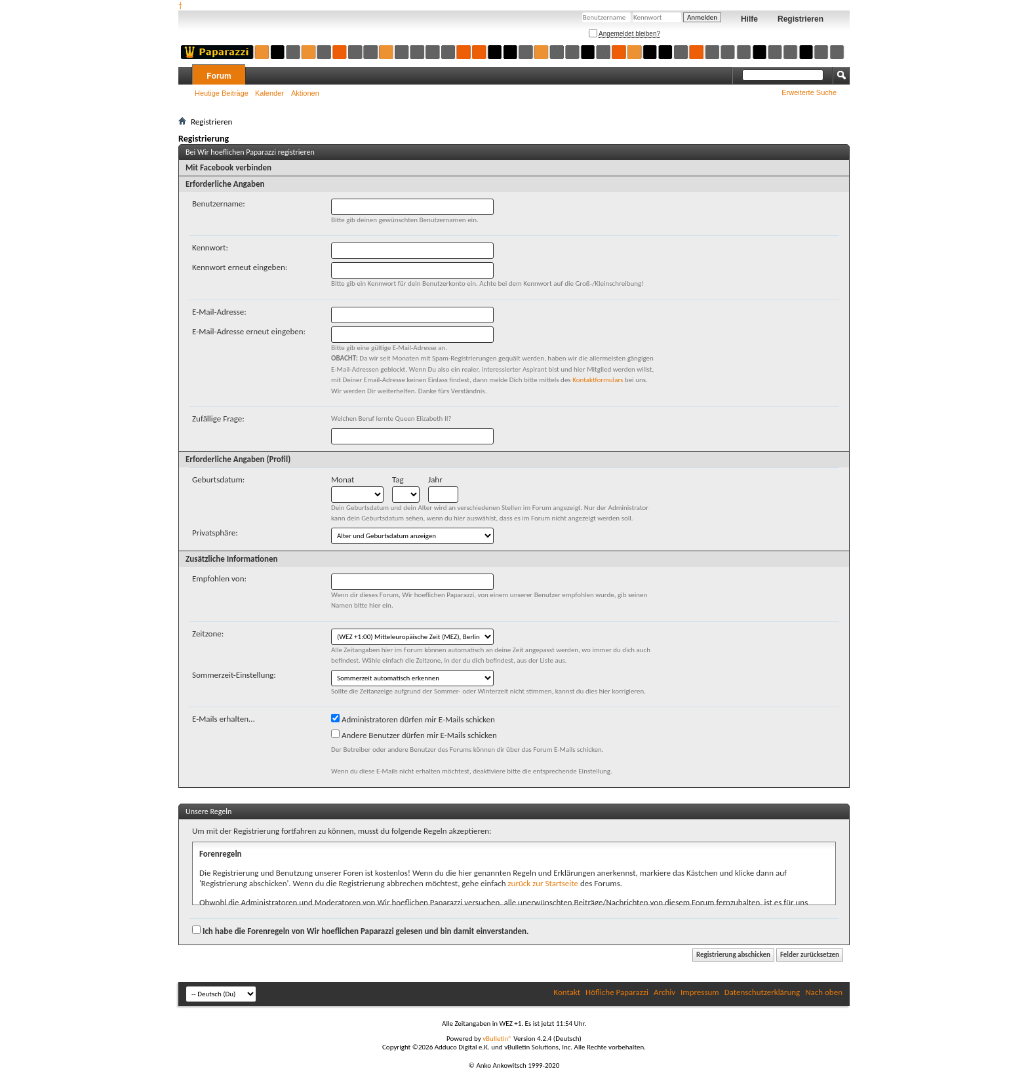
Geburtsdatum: (218, 479)
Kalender (269, 93)
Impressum (700, 992)
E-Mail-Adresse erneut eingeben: (249, 331)
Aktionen (305, 93)
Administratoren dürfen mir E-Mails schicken (413, 719)
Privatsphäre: (215, 532)
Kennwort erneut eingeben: (239, 267)
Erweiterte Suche (809, 92)
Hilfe (749, 19)
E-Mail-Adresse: (219, 312)
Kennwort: (210, 247)
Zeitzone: (208, 633)
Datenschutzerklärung (762, 992)
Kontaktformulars (597, 380)
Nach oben (823, 992)
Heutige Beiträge (221, 93)
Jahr (435, 479)
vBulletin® (497, 1038)
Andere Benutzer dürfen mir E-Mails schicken (414, 735)
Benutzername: (218, 203)
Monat (342, 479)
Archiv (664, 992)
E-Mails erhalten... (223, 719)
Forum (219, 76)
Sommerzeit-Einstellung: (234, 675)
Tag (398, 479)
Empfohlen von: (219, 578)
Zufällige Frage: (218, 418)
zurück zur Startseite (542, 883)
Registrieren (800, 19)
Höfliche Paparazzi (616, 992)
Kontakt (566, 992)
